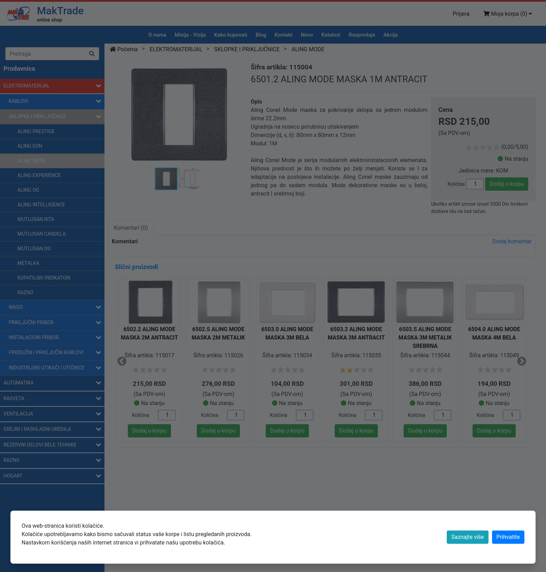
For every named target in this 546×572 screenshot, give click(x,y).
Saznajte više (467, 537)
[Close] (508, 537)
